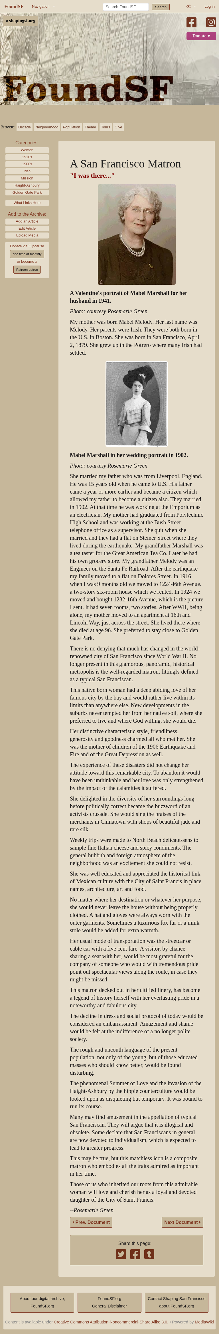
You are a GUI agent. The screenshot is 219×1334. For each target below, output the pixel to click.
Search (161, 7)
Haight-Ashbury (27, 185)
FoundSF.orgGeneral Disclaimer (109, 1302)
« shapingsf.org (20, 20)
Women (27, 150)
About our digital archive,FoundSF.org (42, 1302)
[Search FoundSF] (126, 7)
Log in (210, 6)
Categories (26, 142)
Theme (90, 127)
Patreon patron (27, 269)
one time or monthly (27, 254)
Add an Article (27, 221)
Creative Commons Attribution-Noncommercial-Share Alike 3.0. (111, 1322)
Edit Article (27, 228)
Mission (27, 178)
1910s (27, 157)
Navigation (40, 6)
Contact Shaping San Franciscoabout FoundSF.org (176, 1302)
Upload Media (27, 235)
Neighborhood (46, 127)
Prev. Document (91, 1222)
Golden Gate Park (27, 192)
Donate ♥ (201, 36)
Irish (27, 171)
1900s (27, 164)
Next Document (182, 1222)
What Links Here (27, 203)
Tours (105, 127)
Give (118, 127)
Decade (24, 127)
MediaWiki (204, 1322)
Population (71, 127)
